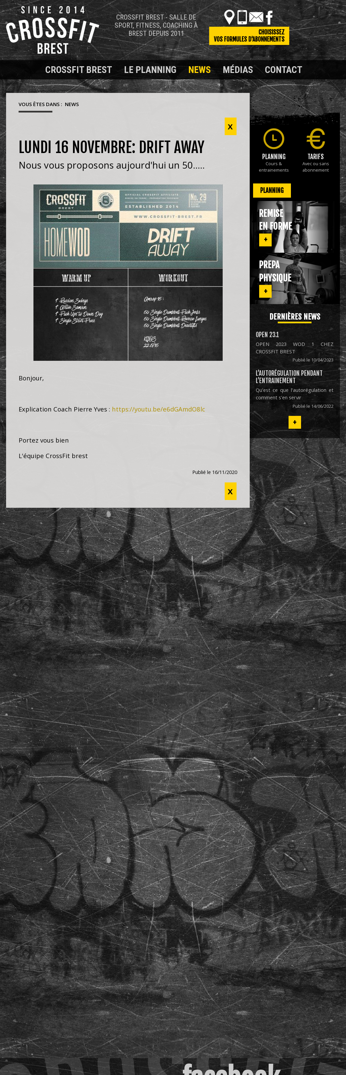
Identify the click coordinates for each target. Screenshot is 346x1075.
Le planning (150, 69)
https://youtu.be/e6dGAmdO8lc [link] (158, 409)
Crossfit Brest (78, 69)
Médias (238, 69)
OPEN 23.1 (267, 335)
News (199, 69)
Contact (283, 69)
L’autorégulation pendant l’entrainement (289, 377)
